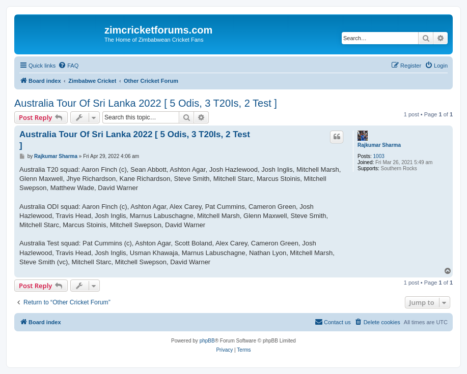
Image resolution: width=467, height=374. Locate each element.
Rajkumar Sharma (379, 145)
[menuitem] (68, 65)
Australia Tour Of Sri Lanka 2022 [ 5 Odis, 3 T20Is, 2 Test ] (145, 103)
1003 (378, 156)
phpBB (207, 341)
